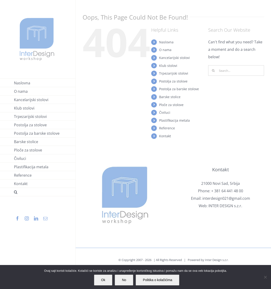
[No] (265, 277)
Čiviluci (164, 112)
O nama (165, 50)
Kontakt (165, 136)
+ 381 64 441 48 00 (227, 190)
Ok (103, 280)
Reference (167, 128)
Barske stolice (170, 97)
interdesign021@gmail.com (226, 198)
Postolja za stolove (173, 81)
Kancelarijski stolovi (174, 57)
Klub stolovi (168, 65)
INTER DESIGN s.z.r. (225, 205)
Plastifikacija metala (174, 120)
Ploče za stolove (171, 105)
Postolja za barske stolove (179, 89)
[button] (38, 192)
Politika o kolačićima (157, 280)
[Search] (213, 70)
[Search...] (236, 70)
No (124, 280)
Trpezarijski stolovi (173, 73)
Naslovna (166, 42)
